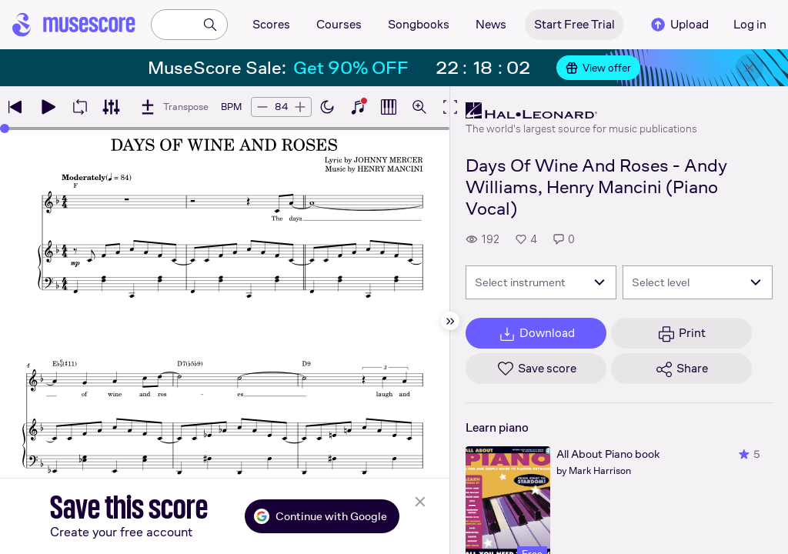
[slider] (4, 128)
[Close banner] (749, 68)
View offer (598, 68)
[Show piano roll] (388, 107)
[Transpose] (173, 107)
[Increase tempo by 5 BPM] (300, 107)
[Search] (210, 24)
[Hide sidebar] (450, 321)
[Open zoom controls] (419, 107)
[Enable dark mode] (327, 107)
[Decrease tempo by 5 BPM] (262, 107)
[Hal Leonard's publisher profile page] (581, 110)
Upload (679, 24)
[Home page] (73, 24)
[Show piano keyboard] (357, 107)
